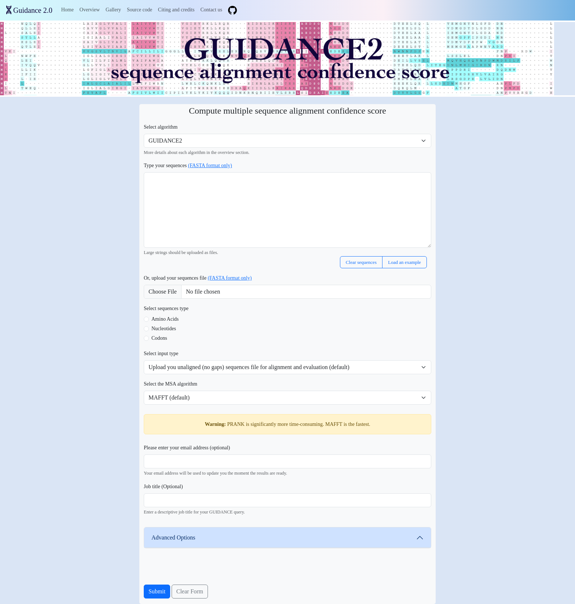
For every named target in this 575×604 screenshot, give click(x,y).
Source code (139, 9)
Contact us (211, 9)
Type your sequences (188, 165)
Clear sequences (361, 262)
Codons (159, 338)
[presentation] (199, 570)
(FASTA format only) (210, 165)
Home (67, 9)
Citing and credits (176, 9)
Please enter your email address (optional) (187, 447)
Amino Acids (165, 319)
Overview (90, 9)
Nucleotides (163, 328)
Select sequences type (166, 308)
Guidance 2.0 (32, 10)
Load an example (404, 262)
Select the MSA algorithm (170, 384)
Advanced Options (173, 537)
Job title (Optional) (163, 486)
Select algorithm (160, 127)
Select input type (161, 353)
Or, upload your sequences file (198, 278)
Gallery (113, 9)
